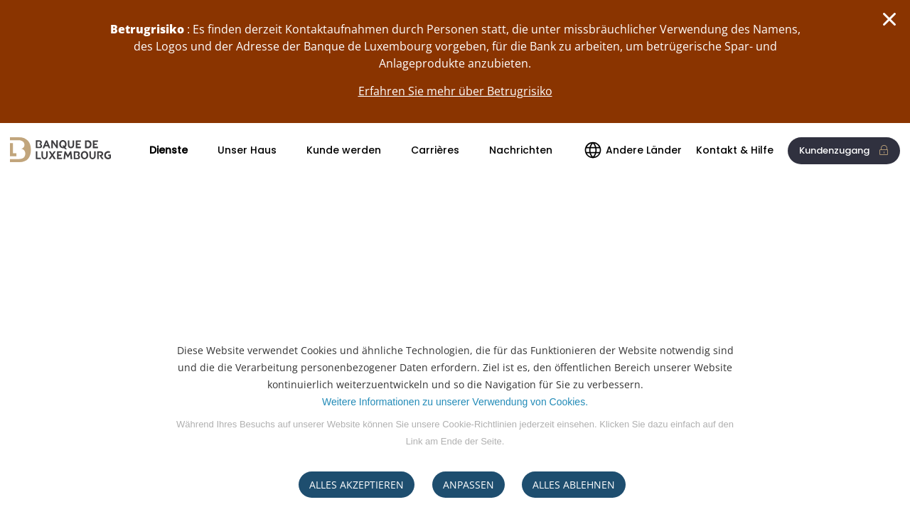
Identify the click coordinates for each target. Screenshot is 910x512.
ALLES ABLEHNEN (573, 484)
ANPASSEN (468, 484)
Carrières (435, 150)
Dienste (168, 150)
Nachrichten (520, 150)
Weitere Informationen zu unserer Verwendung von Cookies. (455, 401)
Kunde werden (343, 150)
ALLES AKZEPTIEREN (356, 484)
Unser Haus (247, 150)
